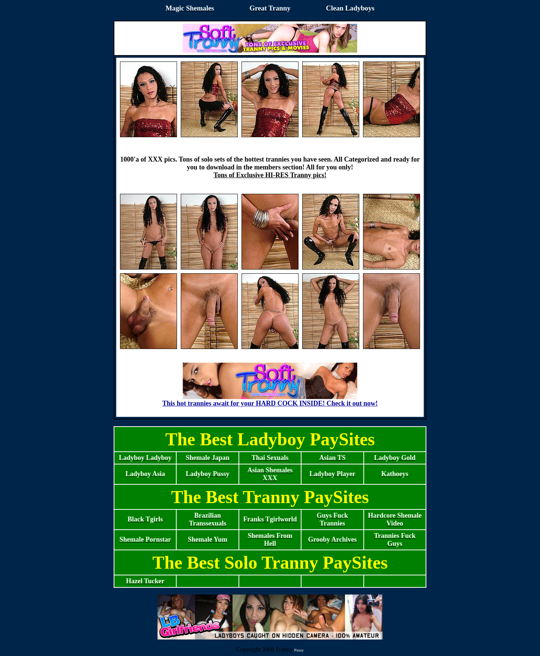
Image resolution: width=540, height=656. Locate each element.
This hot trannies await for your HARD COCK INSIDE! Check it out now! (270, 400)
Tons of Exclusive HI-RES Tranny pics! (269, 175)
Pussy (299, 650)
